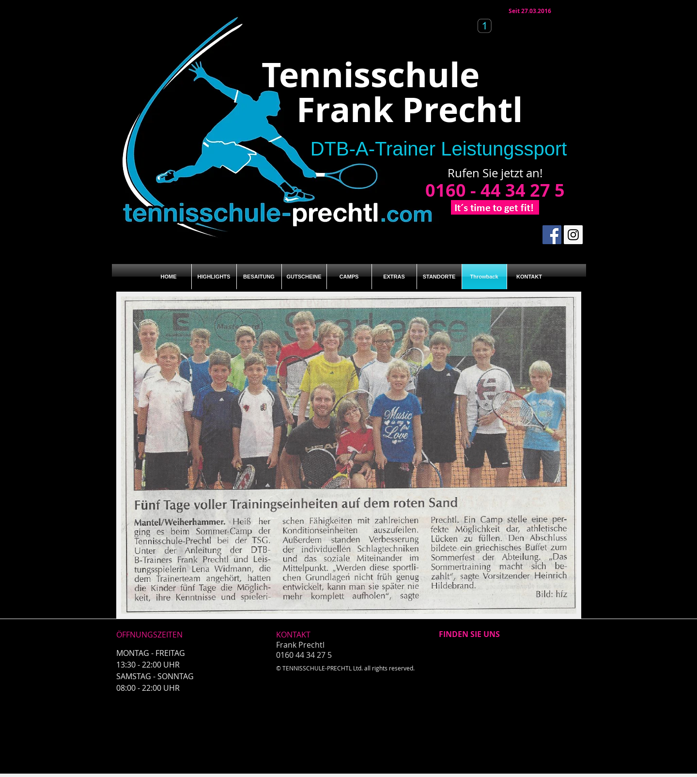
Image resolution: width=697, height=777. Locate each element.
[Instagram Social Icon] (573, 234)
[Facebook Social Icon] (551, 234)
